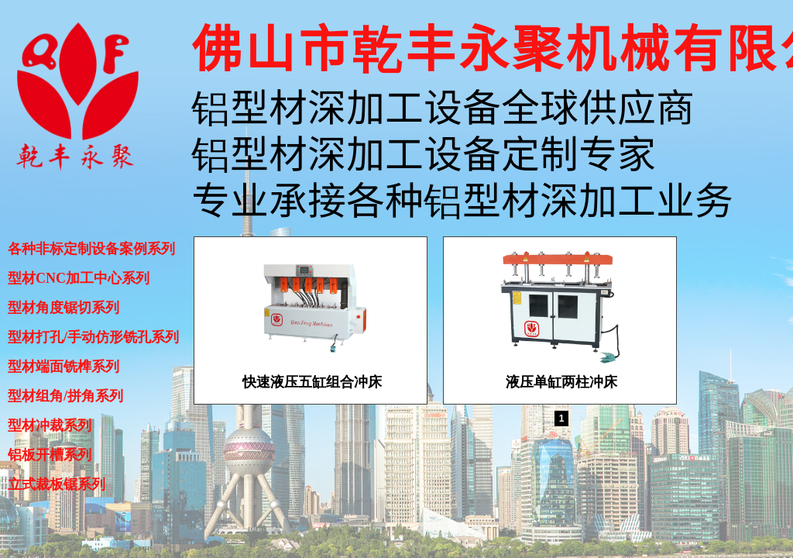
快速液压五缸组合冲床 (312, 382)
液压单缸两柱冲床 (561, 382)
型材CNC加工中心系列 (78, 278)
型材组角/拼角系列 (65, 396)
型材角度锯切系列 (63, 307)
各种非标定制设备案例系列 (91, 249)
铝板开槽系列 (49, 455)
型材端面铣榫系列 (63, 366)
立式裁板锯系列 (56, 484)
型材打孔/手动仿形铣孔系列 (93, 337)
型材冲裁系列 (49, 425)
